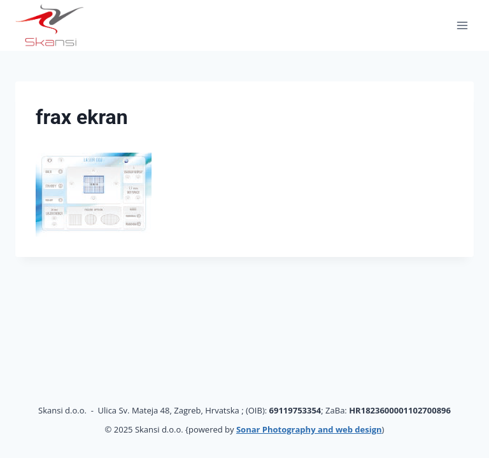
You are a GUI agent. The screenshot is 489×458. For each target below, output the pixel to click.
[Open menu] (462, 25)
